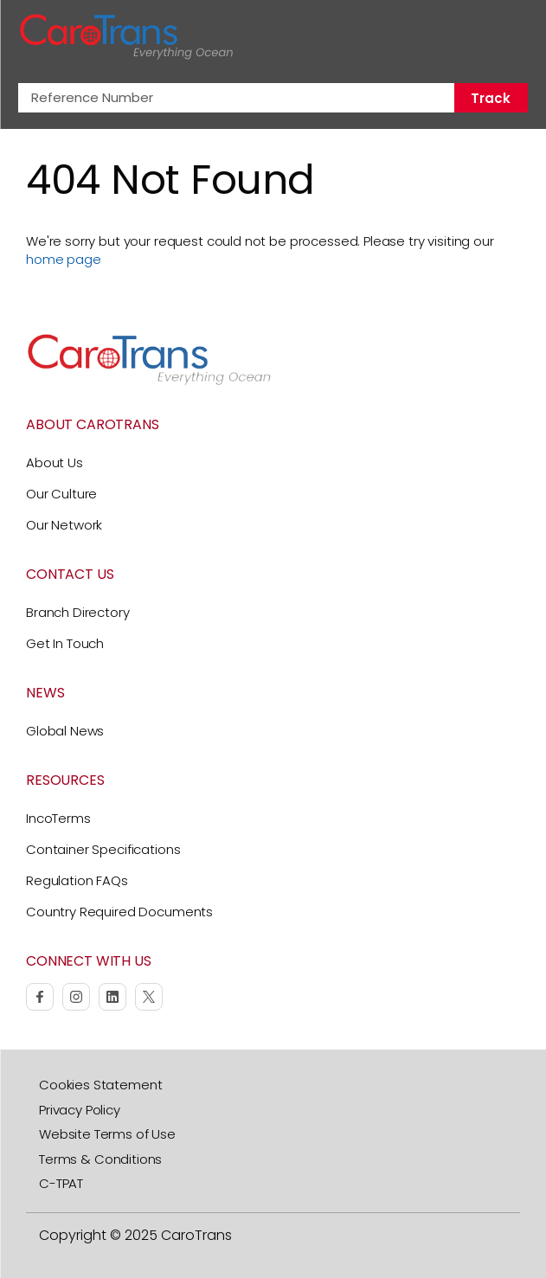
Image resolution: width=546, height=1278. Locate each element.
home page (63, 259)
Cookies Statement (100, 1085)
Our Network (64, 525)
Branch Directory (78, 612)
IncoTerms (58, 818)
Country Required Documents (119, 911)
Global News (65, 731)
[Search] (475, 37)
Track (491, 98)
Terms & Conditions (100, 1159)
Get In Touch (65, 643)
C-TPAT (61, 1183)
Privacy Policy (79, 1110)
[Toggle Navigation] (512, 36)
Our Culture (61, 494)
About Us (54, 462)
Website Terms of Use (107, 1134)
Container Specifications (103, 849)
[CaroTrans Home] (126, 37)
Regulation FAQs (77, 880)
